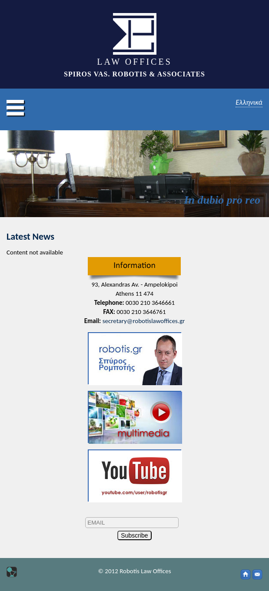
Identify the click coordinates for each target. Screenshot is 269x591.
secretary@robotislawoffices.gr (144, 321)
